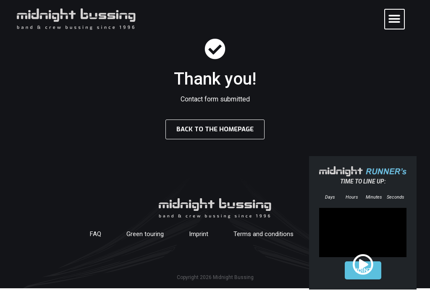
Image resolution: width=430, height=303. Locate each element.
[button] (394, 19)
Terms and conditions (263, 234)
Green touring (145, 234)
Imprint (198, 234)
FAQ (95, 234)
